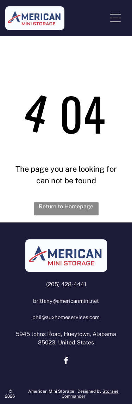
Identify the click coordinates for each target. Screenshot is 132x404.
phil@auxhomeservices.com (66, 317)
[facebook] (66, 361)
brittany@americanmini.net (66, 301)
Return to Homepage (66, 206)
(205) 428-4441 (66, 284)
